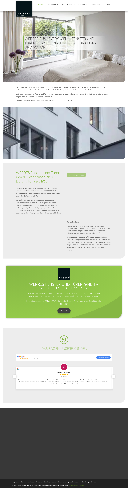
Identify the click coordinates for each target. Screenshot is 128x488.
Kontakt (64, 311)
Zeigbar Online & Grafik (76, 485)
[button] (46, 482)
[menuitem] (40, 4)
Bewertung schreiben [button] (103, 357)
